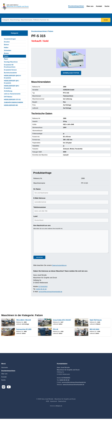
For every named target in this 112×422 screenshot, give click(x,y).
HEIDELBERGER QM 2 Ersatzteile (11, 87)
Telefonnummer (39, 210)
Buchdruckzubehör (10, 72)
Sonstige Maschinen (11, 62)
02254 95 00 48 (41, 292)
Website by (56, 409)
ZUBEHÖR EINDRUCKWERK (13, 102)
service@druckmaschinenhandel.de (51, 295)
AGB (47, 404)
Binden (6, 53)
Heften (6, 47)
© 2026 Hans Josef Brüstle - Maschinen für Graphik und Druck (55, 402)
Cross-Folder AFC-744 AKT (62, 323)
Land (35, 220)
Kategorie (14, 33)
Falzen (6, 56)
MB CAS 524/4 (94, 332)
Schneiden (7, 50)
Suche (107, 6)
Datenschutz (62, 404)
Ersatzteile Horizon (10, 70)
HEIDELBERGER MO (11, 105)
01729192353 (43, 290)
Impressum (53, 404)
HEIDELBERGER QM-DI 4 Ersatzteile (12, 77)
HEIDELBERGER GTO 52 (12, 99)
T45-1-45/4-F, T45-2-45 (23, 323)
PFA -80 (55, 332)
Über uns (90, 6)
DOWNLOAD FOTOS (71, 76)
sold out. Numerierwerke (12, 94)
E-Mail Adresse (39, 201)
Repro (6, 59)
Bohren (6, 44)
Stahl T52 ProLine (96, 323)
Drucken (7, 42)
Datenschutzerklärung (59, 269)
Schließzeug (8, 91)
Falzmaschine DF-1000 (23, 332)
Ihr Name (37, 192)
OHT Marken (8, 96)
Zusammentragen (10, 39)
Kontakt (99, 6)
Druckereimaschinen (76, 6)
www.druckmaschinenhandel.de (73, 388)
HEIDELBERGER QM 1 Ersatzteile (11, 82)
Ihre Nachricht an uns (42, 229)
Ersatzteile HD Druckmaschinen (9, 66)
